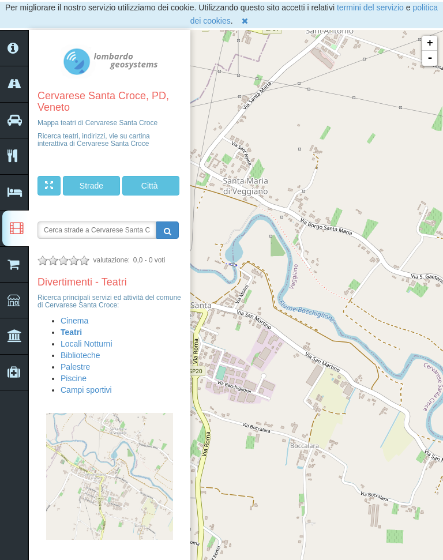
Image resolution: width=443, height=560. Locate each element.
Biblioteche (80, 355)
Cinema (74, 320)
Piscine (74, 378)
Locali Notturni (86, 343)
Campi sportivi (86, 389)
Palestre (75, 366)
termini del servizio (370, 7)
